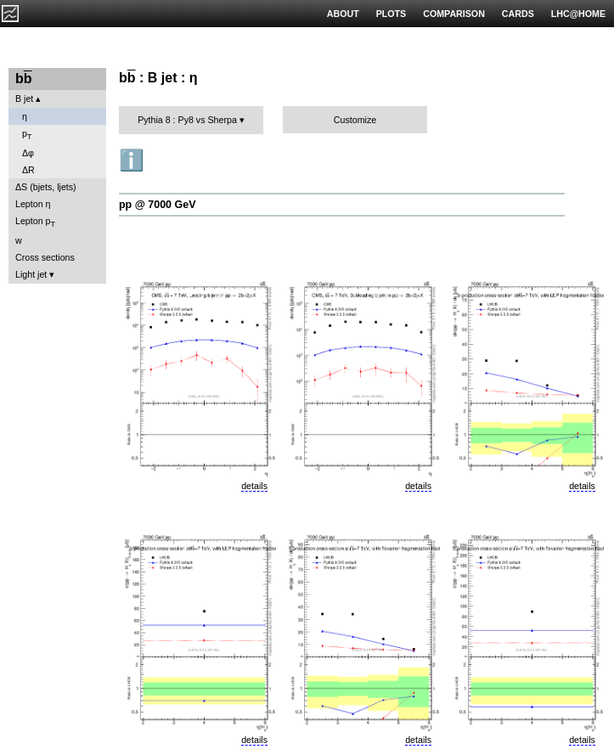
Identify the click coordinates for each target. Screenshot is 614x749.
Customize (355, 120)
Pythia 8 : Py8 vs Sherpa (187, 120)
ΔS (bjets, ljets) (45, 187)
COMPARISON (454, 13)
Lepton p (35, 222)
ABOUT (343, 13)
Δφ (28, 153)
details (254, 486)
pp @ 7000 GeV (157, 205)
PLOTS (391, 13)
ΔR (28, 170)
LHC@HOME (578, 13)
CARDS (518, 13)
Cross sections (45, 257)
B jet (24, 98)
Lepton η (32, 204)
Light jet (31, 274)
